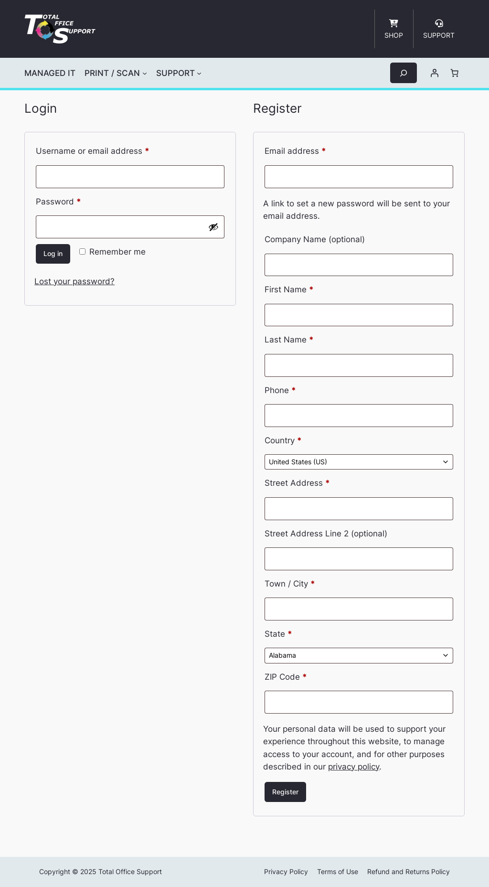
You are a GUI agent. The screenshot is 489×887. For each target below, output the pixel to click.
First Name (289, 289)
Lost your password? (74, 281)
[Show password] (213, 227)
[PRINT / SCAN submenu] (144, 73)
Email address (312, 149)
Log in (53, 253)
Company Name (315, 239)
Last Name (289, 339)
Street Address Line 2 (326, 533)
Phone (280, 390)
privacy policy (353, 766)
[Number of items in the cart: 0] (455, 73)
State (278, 634)
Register (285, 792)
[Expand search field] (403, 73)
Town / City (290, 583)
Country (283, 440)
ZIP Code (286, 677)
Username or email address (109, 149)
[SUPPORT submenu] (199, 73)
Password (75, 200)
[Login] (435, 73)
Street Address (297, 483)
